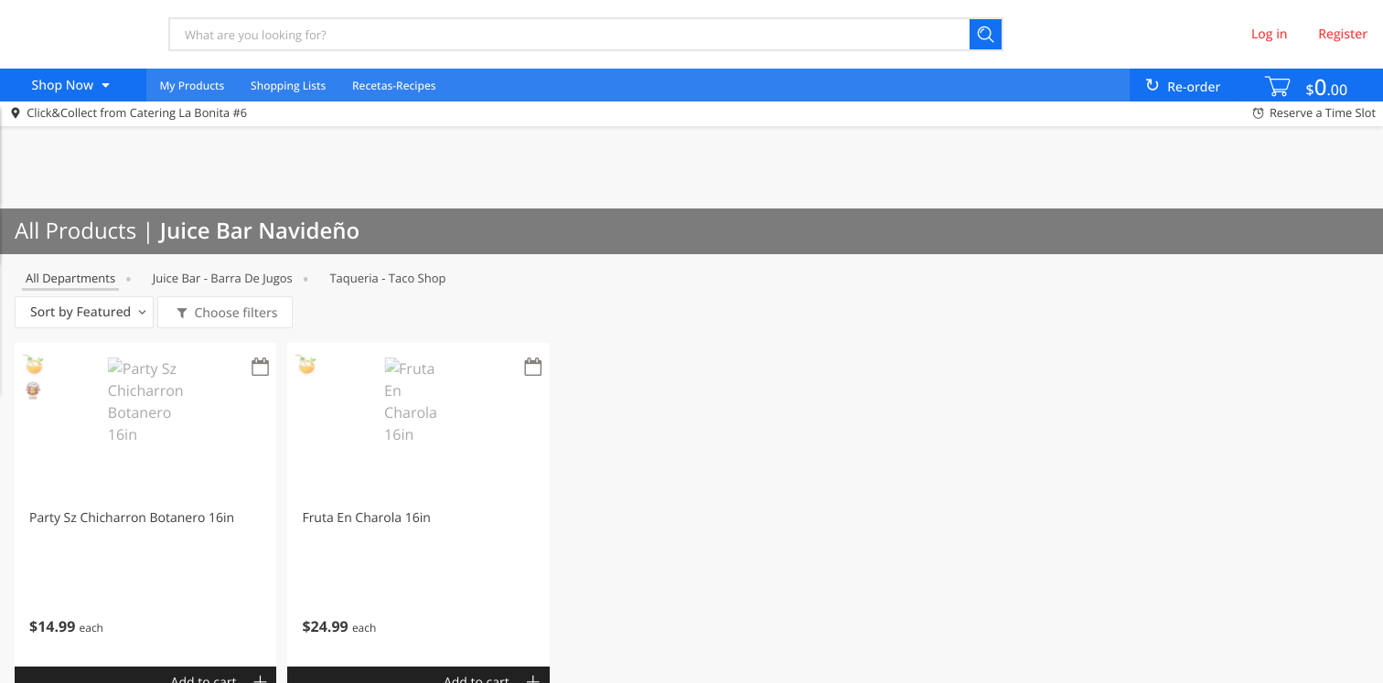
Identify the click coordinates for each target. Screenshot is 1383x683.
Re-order (1193, 87)
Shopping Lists (288, 85)
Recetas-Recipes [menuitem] (393, 85)
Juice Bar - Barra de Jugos (223, 278)
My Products (191, 85)
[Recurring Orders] (259, 368)
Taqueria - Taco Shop (387, 278)
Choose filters (234, 313)
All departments (70, 278)
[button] (145, 505)
